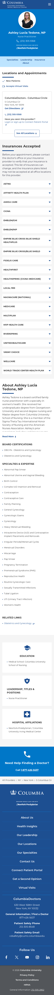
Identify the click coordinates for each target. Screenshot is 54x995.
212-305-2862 (37, 990)
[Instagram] (37, 957)
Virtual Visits (27, 888)
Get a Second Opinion (27, 879)
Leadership (26, 60)
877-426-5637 (27, 917)
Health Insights (27, 826)
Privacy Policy (27, 975)
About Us (27, 817)
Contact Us (27, 861)
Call (27, 770)
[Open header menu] (49, 4)
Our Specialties (27, 853)
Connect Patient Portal (27, 870)
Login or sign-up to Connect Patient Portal (26, 122)
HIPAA (27, 985)
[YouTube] (27, 957)
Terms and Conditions (27, 980)
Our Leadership (27, 835)
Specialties (12, 60)
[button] (27, 133)
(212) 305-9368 (27, 41)
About (26, 63)
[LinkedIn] (48, 957)
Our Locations (27, 844)
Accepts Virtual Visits (17, 86)
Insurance (40, 60)
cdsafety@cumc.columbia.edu (27, 936)
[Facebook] (6, 957)
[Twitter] (17, 957)
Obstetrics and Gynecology (18, 623)
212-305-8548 (27, 926)
